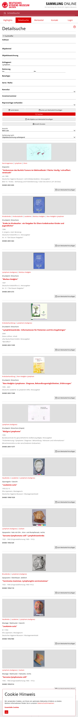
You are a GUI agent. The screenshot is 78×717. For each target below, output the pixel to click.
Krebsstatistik (18, 216)
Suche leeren (13, 110)
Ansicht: (39, 129)
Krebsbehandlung (8, 323)
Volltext (5, 40)
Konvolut (6, 89)
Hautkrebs (6, 478)
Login (70, 20)
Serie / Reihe (7, 83)
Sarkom (21, 529)
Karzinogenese (7, 163)
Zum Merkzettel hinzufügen (65, 190)
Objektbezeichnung (10, 55)
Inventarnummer (9, 96)
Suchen (39, 114)
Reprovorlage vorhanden (12, 103)
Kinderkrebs (6, 216)
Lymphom (18, 163)
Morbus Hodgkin (39, 216)
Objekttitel (6, 49)
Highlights (7, 20)
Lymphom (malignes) (9, 272)
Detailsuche (23, 20)
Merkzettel (39, 20)
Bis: (35, 71)
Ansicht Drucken (39, 124)
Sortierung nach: (39, 136)
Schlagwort (6, 62)
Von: (3, 71)
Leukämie (27, 216)
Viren (25, 163)
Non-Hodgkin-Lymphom (55, 216)
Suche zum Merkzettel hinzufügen (50, 110)
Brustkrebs (6, 574)
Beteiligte (6, 76)
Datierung (6, 69)
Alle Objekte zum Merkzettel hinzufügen (39, 119)
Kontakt (54, 20)
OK (6, 712)
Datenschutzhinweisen (45, 703)
